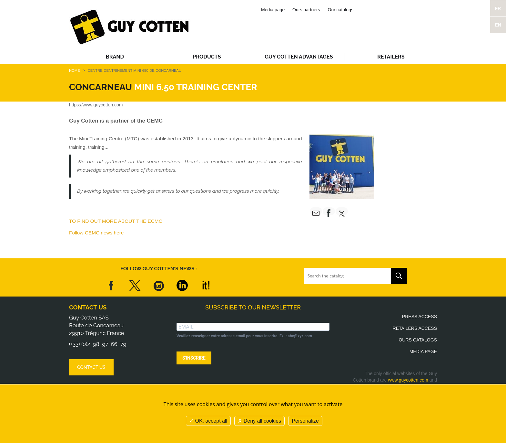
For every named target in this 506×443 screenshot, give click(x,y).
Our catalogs (340, 9)
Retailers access (415, 328)
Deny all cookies (259, 421)
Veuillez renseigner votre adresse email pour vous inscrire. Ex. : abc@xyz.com (244, 336)
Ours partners (306, 9)
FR (498, 8)
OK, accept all (208, 421)
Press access (419, 316)
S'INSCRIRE (194, 358)
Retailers (390, 57)
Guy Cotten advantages (299, 57)
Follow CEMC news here (96, 232)
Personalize (305, 421)
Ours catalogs (418, 339)
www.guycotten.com (408, 380)
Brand (115, 57)
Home (74, 70)
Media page (273, 9)
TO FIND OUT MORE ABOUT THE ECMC (115, 221)
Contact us (87, 307)
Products (207, 57)
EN (498, 24)
